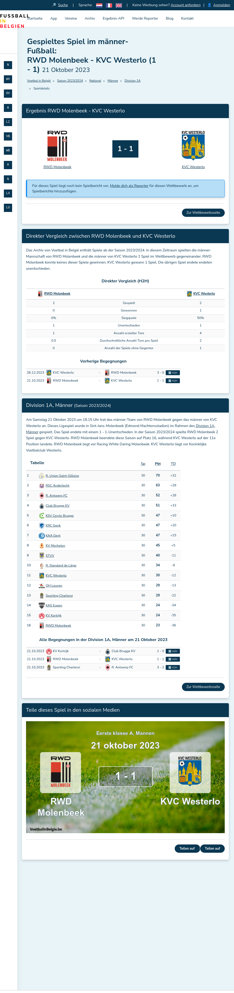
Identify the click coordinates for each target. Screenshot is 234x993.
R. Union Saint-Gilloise (62, 475)
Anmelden (221, 5)
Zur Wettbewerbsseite (203, 213)
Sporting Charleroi (59, 595)
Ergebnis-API (113, 18)
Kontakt (187, 18)
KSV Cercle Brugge (60, 515)
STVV (50, 555)
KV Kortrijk (53, 615)
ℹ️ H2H (172, 373)
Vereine (71, 18)
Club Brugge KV (57, 505)
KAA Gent (53, 536)
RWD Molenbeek (57, 294)
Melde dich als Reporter (129, 186)
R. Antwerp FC (56, 496)
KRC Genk (53, 525)
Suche (63, 5)
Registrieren (40, 963)
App (53, 18)
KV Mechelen (55, 545)
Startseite (35, 18)
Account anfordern (185, 5)
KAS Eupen (54, 605)
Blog (169, 18)
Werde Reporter (145, 18)
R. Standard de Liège (61, 565)
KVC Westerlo (204, 294)
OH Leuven (54, 585)
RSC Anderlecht (57, 485)
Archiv (90, 18)
